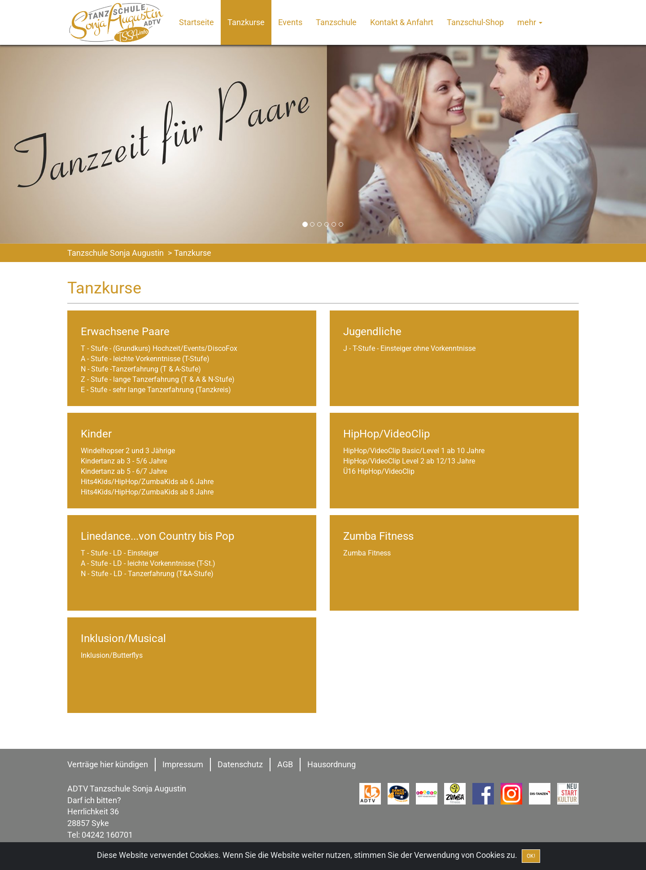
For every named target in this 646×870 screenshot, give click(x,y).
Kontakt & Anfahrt (401, 22)
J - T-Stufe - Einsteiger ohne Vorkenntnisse (409, 348)
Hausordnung (331, 764)
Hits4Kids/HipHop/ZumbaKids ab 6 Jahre (147, 481)
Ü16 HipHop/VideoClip (379, 471)
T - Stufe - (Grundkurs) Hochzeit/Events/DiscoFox (159, 348)
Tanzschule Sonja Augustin (115, 253)
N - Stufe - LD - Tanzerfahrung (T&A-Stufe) (147, 573)
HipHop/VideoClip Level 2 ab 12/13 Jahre (409, 461)
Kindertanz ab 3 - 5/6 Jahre (124, 461)
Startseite (196, 22)
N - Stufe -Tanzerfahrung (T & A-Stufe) (141, 369)
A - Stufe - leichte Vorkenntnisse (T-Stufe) (145, 358)
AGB (285, 764)
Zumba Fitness (367, 553)
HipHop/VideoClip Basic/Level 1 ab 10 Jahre (413, 450)
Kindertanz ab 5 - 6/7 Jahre (124, 471)
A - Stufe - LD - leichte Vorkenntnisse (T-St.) (148, 563)
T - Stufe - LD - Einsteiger (119, 553)
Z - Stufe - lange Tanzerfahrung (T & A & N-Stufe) (158, 379)
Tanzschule (336, 22)
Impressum (182, 764)
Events (290, 22)
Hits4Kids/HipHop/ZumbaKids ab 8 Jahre (147, 492)
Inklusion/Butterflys (112, 655)
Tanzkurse (246, 22)
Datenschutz (240, 764)
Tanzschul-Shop (475, 22)
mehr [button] (529, 22)
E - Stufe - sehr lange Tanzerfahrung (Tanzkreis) (156, 389)
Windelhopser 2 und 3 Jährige (128, 450)
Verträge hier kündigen (107, 764)
